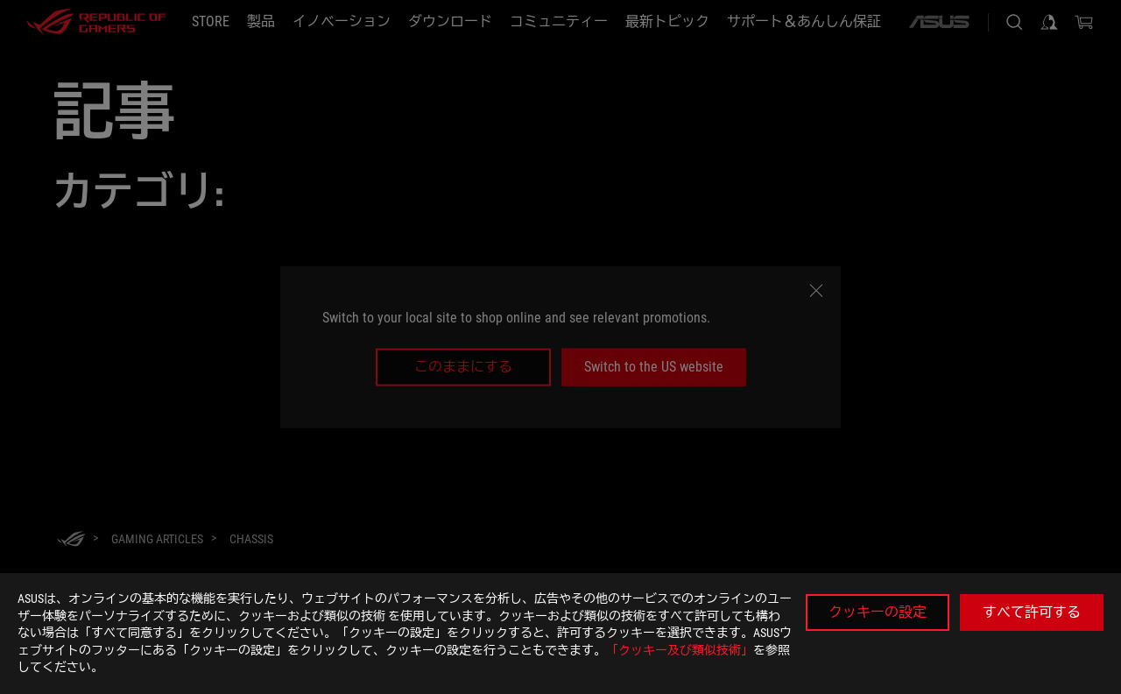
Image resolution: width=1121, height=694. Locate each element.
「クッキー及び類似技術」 (679, 650)
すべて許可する (1032, 612)
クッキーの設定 (877, 612)
